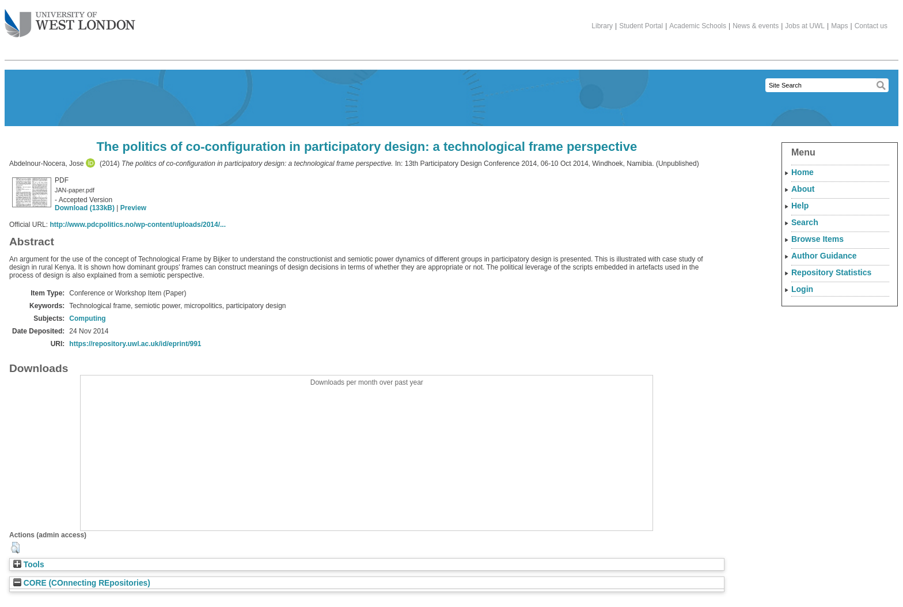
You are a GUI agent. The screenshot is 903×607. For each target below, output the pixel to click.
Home (802, 172)
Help (800, 205)
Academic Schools (697, 26)
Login (802, 289)
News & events (756, 26)
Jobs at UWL (805, 26)
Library (602, 26)
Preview (133, 208)
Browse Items (817, 239)
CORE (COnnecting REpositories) (81, 583)
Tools (28, 564)
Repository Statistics (831, 272)
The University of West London (70, 19)
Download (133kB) (85, 208)
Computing (87, 318)
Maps (839, 26)
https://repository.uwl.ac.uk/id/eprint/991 (135, 344)
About (802, 189)
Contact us (871, 26)
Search (804, 222)
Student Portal (641, 26)
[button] (15, 548)
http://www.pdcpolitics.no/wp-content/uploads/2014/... (138, 225)
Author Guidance (824, 255)
